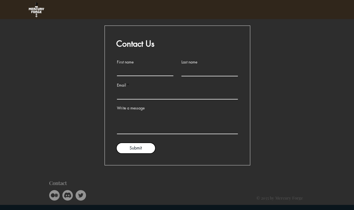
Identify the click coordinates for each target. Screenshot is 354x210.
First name (125, 62)
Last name (189, 62)
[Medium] (54, 195)
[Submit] (136, 148)
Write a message (131, 108)
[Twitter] (81, 195)
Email (121, 85)
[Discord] (67, 195)
